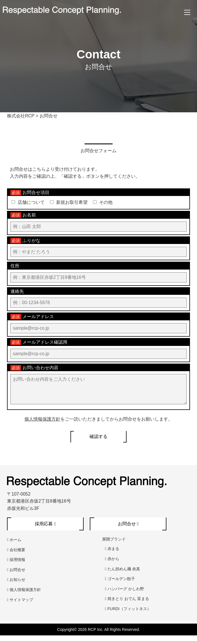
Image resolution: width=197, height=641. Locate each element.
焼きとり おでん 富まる (127, 604)
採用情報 (16, 565)
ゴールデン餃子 (120, 584)
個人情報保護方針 (42, 424)
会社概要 (16, 555)
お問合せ (16, 575)
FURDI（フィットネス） (128, 614)
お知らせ (16, 585)
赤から (112, 564)
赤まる (112, 554)
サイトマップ (20, 605)
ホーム (14, 545)
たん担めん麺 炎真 (122, 574)
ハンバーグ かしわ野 (124, 594)
